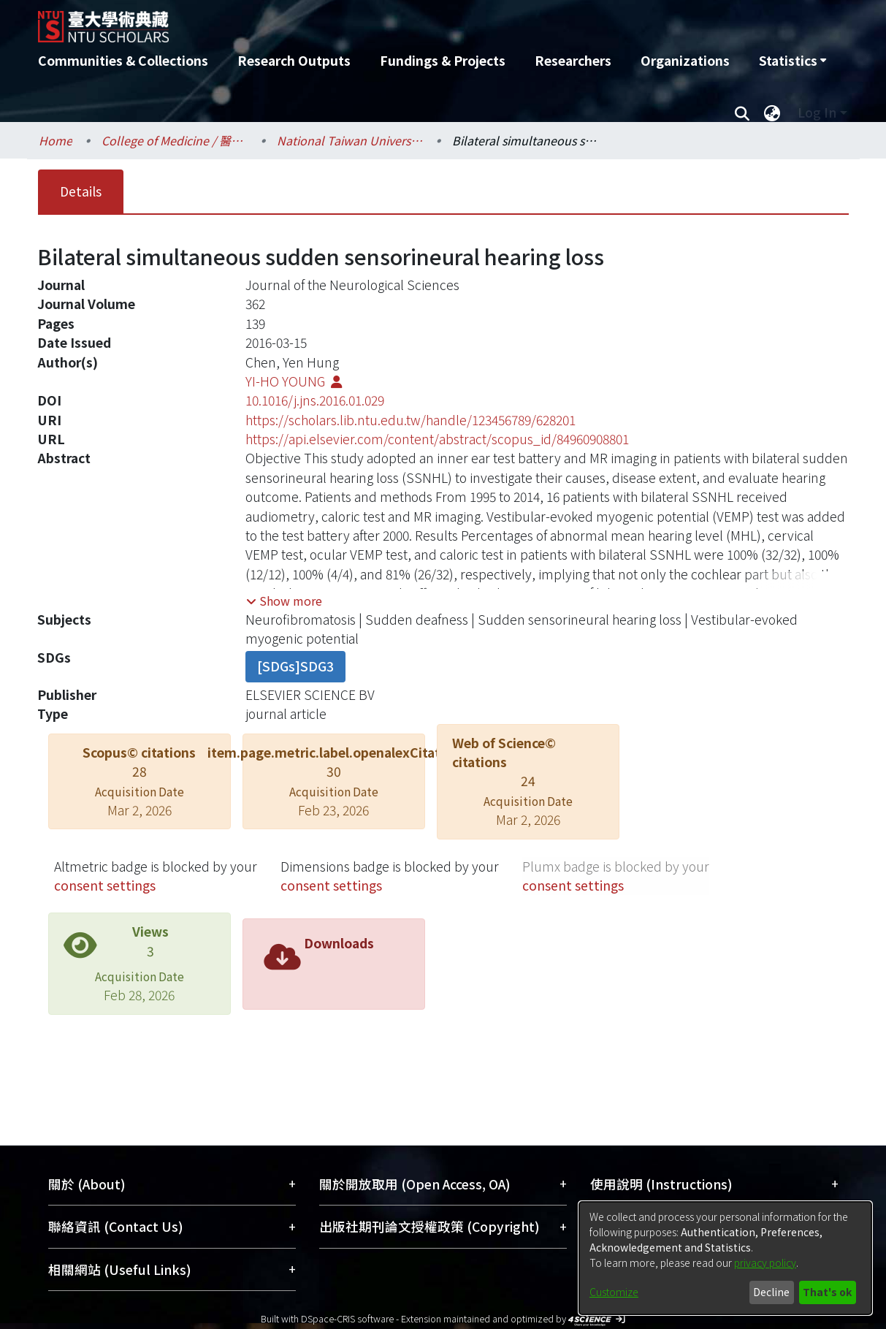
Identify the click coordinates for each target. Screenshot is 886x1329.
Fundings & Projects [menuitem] (442, 60)
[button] (284, 600)
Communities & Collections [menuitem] (123, 60)
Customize (613, 1291)
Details (81, 191)
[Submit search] (742, 112)
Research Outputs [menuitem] (294, 60)
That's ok (827, 1291)
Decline (771, 1291)
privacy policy (765, 1262)
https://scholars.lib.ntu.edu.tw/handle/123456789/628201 (410, 420)
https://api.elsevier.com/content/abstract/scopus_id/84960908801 (437, 439)
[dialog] (725, 1258)
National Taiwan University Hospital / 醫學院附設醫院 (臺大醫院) (350, 140)
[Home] (365, 21)
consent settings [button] (105, 885)
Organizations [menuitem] (685, 60)
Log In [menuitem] (817, 112)
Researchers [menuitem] (573, 60)
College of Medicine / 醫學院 (175, 140)
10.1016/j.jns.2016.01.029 (314, 400)
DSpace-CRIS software (347, 1318)
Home (55, 140)
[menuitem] (792, 60)
